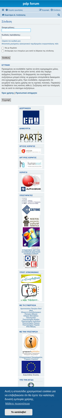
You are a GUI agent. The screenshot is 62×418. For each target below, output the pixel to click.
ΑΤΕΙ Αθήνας (31, 327)
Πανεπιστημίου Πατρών (31, 323)
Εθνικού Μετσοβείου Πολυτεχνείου (31, 317)
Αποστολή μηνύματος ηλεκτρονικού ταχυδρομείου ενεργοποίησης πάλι (30, 44)
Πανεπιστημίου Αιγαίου (31, 319)
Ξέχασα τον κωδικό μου (11, 41)
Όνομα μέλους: (8, 27)
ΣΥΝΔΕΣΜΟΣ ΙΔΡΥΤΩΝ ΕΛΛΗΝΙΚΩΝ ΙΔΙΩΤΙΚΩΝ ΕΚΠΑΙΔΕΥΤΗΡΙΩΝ (31, 252)
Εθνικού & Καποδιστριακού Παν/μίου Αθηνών (31, 313)
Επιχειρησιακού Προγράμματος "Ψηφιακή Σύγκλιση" (31, 347)
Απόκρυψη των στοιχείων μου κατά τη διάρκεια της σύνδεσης (28, 51)
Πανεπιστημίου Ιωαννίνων (31, 321)
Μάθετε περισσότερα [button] (17, 403)
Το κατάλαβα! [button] (18, 412)
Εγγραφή (6, 100)
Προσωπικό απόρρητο (26, 93)
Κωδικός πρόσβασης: (11, 35)
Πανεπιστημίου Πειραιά (30, 325)
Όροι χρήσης (8, 93)
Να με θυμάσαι (9, 48)
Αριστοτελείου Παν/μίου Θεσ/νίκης (31, 309)
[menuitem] (14, 10)
